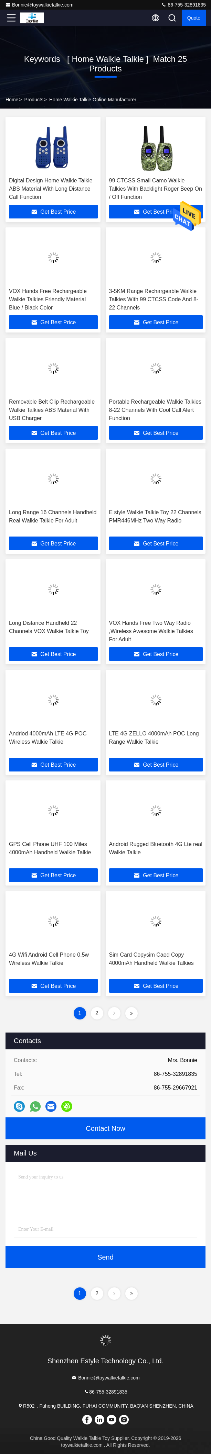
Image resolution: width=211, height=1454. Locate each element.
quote (193, 18)
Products (33, 99)
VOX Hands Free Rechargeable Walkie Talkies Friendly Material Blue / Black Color (48, 299)
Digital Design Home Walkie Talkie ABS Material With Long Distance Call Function (51, 189)
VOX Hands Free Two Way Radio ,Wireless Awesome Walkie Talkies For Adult (151, 631)
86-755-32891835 (183, 5)
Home (12, 99)
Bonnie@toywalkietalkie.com (39, 5)
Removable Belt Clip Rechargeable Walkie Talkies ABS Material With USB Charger (52, 410)
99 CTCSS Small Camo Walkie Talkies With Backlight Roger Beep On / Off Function (155, 189)
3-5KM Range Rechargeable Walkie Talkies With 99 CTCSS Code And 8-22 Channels (154, 299)
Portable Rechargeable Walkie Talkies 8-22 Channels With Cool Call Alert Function (155, 410)
